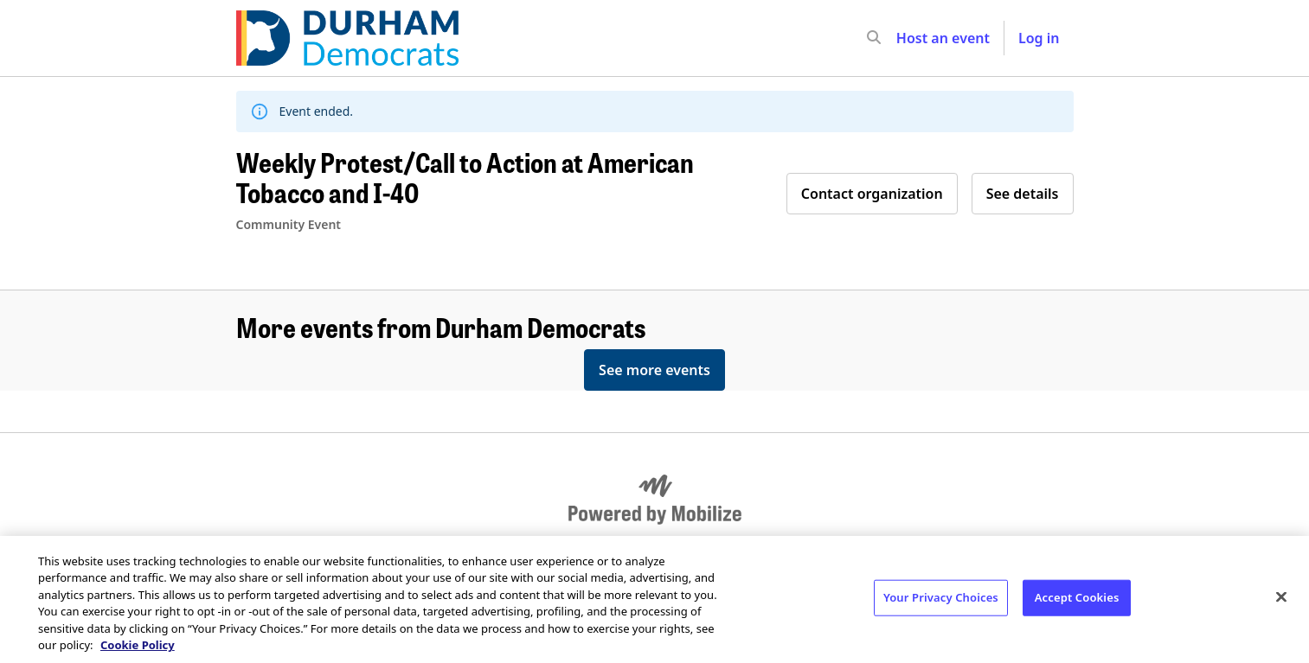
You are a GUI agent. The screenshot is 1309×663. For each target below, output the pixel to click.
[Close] (1281, 597)
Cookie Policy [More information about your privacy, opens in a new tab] (137, 645)
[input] (905, 38)
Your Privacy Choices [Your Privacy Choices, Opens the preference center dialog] (940, 597)
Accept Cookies (1077, 597)
